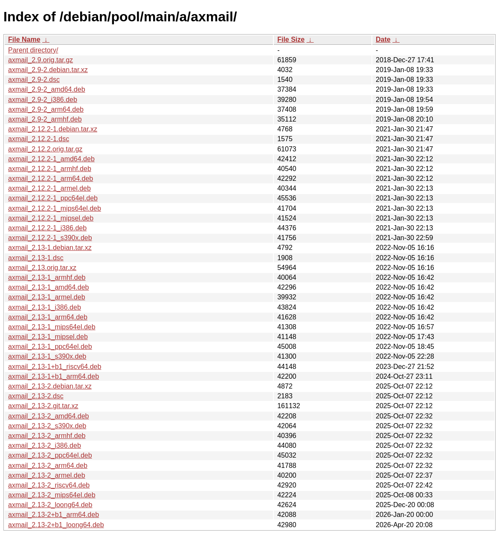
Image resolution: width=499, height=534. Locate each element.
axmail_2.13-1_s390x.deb (47, 356)
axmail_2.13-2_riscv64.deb (49, 485)
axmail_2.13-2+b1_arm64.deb (53, 514)
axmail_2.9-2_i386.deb (42, 99)
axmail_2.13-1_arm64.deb (47, 317)
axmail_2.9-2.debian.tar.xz (48, 69)
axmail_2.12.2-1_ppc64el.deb (53, 198)
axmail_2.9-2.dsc (34, 79)
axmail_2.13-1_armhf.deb (46, 277)
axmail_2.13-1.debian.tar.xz (50, 247)
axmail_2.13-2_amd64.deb (48, 416)
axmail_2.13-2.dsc (36, 396)
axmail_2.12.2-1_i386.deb (47, 228)
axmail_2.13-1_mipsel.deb (48, 336)
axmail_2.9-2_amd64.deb (46, 89)
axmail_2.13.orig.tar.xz (42, 267)
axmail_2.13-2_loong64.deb (50, 504)
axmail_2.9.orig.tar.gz (40, 60)
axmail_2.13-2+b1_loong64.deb (56, 524)
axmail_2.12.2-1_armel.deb (49, 188)
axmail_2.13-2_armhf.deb (46, 435)
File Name (24, 39)
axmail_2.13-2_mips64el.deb (52, 495)
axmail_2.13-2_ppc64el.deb (50, 455)
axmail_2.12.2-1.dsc (38, 138)
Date (383, 39)
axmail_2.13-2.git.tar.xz (43, 405)
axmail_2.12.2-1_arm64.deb (50, 178)
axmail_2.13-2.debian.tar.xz (50, 386)
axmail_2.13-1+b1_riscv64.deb (54, 366)
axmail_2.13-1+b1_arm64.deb (53, 376)
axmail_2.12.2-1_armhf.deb (49, 168)
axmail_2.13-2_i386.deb (44, 445)
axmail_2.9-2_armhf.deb (45, 119)
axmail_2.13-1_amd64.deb (48, 287)
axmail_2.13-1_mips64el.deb (52, 327)
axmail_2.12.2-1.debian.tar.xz (52, 129)
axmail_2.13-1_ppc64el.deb (50, 346)
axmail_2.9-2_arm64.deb (46, 109)
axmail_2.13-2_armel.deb (46, 475)
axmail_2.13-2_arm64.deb (47, 465)
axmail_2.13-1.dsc (36, 257)
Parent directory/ (33, 50)
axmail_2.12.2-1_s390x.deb (50, 237)
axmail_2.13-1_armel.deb (46, 297)
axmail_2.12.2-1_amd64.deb (51, 159)
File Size (291, 39)
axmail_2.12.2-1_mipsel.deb (50, 218)
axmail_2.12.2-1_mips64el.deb (54, 208)
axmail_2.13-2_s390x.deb (47, 426)
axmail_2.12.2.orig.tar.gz (45, 149)
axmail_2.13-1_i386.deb (44, 307)
